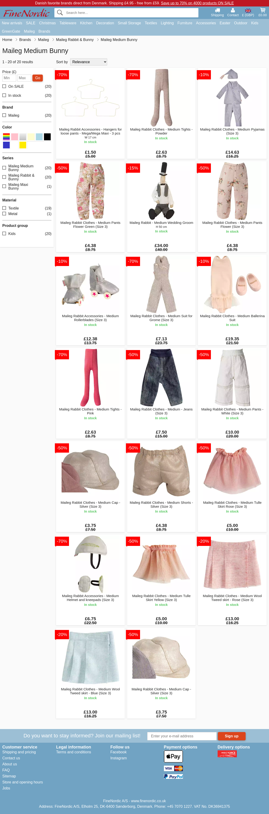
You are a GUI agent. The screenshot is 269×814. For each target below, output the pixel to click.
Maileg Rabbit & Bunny (26, 177)
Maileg (29, 31)
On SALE (26, 87)
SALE (30, 23)
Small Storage (129, 23)
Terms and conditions (73, 752)
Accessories (206, 23)
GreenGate (11, 31)
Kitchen (86, 23)
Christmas (47, 23)
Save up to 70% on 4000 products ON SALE (197, 3)
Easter (225, 23)
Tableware (67, 23)
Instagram (118, 758)
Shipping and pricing (19, 752)
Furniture (185, 23)
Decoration (105, 23)
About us (9, 764)
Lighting (167, 23)
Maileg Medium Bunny (26, 168)
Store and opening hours (22, 782)
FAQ (6, 770)
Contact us (11, 758)
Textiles (151, 23)
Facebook (118, 752)
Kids (254, 23)
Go (37, 78)
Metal (26, 214)
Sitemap (9, 776)
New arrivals (12, 23)
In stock (26, 96)
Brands (44, 31)
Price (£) (9, 72)
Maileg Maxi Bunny (26, 186)
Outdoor (240, 23)
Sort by (62, 62)
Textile (26, 208)
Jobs (6, 788)
